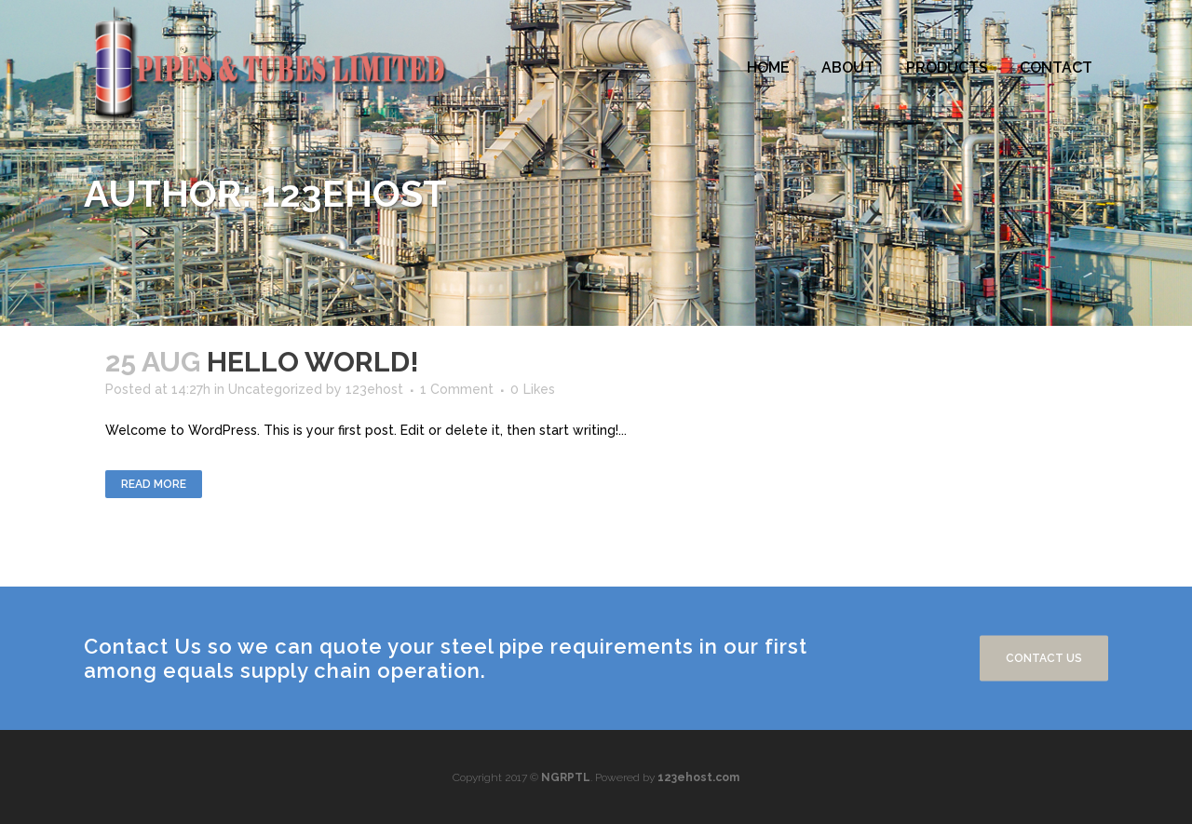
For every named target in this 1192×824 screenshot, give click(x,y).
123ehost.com (698, 777)
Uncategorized (275, 389)
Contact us (1044, 658)
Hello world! (313, 361)
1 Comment (457, 389)
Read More (153, 484)
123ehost (374, 389)
